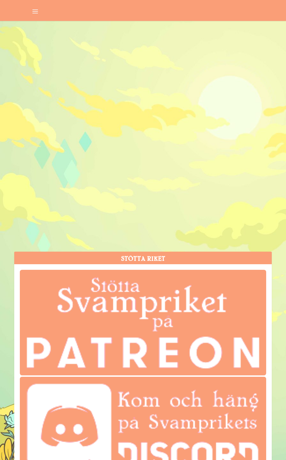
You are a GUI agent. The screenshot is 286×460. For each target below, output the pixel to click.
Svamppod (75, 134)
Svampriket (30, 134)
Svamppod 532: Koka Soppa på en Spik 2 (71, 119)
